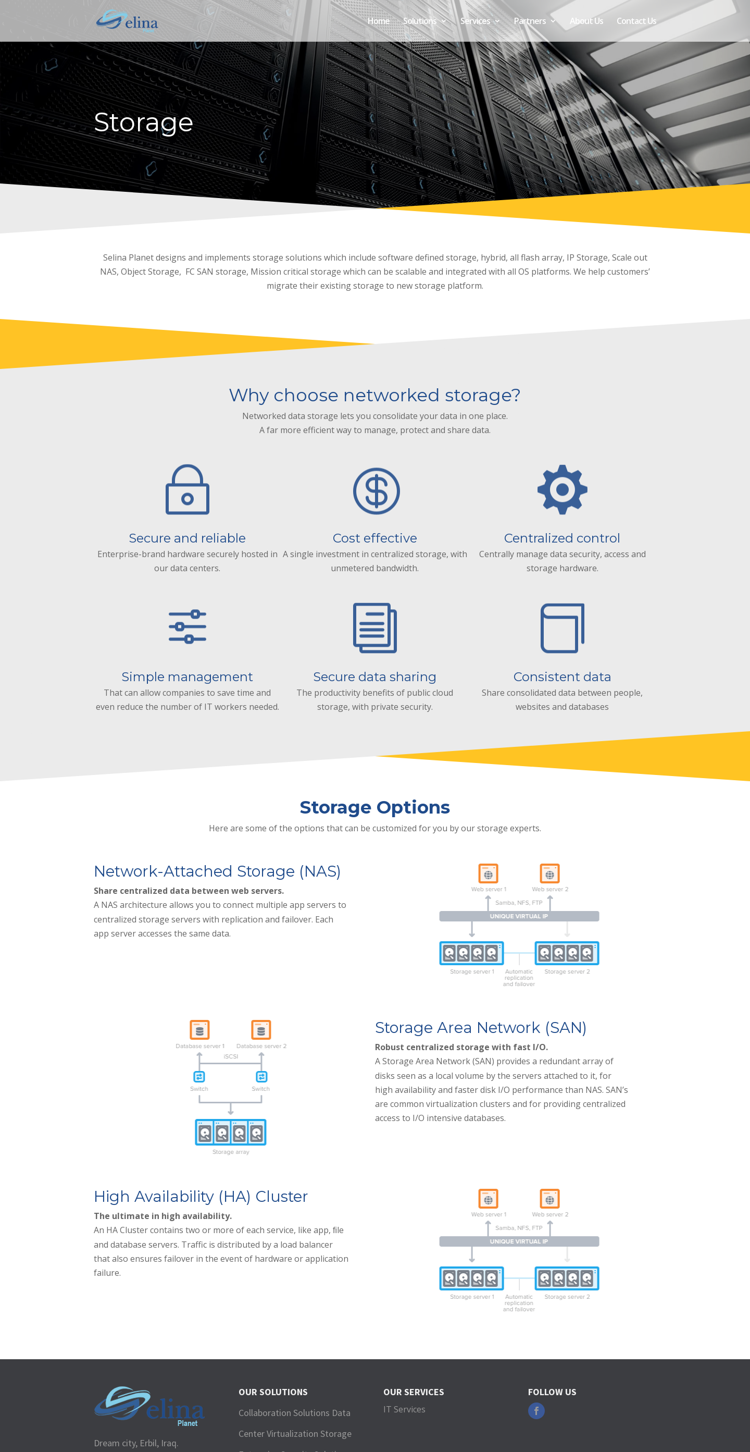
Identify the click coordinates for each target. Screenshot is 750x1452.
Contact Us (636, 22)
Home (379, 22)
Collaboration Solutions (284, 1413)
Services (475, 22)
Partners (530, 22)
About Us (586, 22)
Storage (336, 1433)
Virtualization (292, 1433)
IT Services (404, 1409)
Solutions (419, 22)
